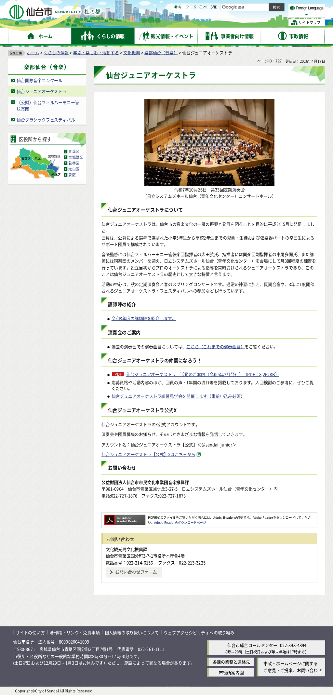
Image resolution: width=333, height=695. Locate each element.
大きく (250, 14)
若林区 (73, 163)
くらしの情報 (56, 52)
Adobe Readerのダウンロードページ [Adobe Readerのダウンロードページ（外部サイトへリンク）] (180, 522)
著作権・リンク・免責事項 (75, 632)
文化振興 (131, 52)
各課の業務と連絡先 (231, 662)
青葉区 (73, 151)
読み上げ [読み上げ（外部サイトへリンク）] (213, 6)
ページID (208, 22)
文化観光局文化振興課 (126, 549)
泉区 (71, 174)
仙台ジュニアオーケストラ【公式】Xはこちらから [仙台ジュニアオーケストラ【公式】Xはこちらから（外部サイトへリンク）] (148, 454)
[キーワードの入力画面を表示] (175, 22)
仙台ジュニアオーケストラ (42, 91)
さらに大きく (271, 14)
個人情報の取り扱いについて (132, 632)
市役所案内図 (231, 672)
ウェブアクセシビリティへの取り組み (199, 632)
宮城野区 (75, 157)
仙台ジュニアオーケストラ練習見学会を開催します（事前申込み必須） (178, 396)
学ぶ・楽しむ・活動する (96, 52)
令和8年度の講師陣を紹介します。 (144, 318)
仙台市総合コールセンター (252, 645)
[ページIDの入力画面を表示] (200, 22)
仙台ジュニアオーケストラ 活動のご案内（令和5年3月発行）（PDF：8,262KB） (202, 374)
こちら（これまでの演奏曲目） (215, 346)
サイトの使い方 (30, 632)
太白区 (73, 168)
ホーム (33, 52)
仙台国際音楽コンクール (39, 80)
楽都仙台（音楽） (161, 52)
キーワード (185, 22)
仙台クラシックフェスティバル (46, 119)
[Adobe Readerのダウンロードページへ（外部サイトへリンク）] (124, 517)
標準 (260, 6)
